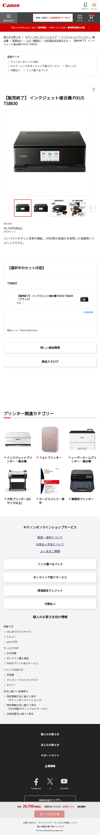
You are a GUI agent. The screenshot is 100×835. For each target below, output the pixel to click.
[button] (91, 208)
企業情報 (50, 766)
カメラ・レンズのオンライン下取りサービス (34, 66)
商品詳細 (88, 312)
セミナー (11, 685)
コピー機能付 (33, 40)
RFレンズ (70, 66)
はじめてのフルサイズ (19, 631)
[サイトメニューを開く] (94, 6)
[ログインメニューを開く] (85, 6)
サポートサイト (50, 755)
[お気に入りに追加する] (93, 89)
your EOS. (12, 641)
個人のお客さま (12, 37)
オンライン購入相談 (18, 658)
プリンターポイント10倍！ (25, 62)
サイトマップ (45, 822)
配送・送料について (50, 537)
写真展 (10, 674)
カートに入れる (49, 814)
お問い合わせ (29, 822)
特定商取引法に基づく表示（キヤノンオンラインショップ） (25, 698)
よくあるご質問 (50, 551)
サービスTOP (11, 648)
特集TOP (8, 626)
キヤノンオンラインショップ (41, 37)
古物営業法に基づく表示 (20, 713)
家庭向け (17, 40)
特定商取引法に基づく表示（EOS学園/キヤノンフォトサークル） (28, 706)
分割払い (15, 70)
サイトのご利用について (65, 822)
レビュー (11, 636)
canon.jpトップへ (50, 800)
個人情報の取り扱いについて (50, 826)
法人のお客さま (50, 745)
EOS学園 (11, 653)
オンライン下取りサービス (50, 577)
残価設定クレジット (50, 590)
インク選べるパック (37, 70)
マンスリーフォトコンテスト (22, 680)
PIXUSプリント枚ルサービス (22, 663)
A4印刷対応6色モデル (56, 40)
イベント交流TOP (13, 669)
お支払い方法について (50, 544)
